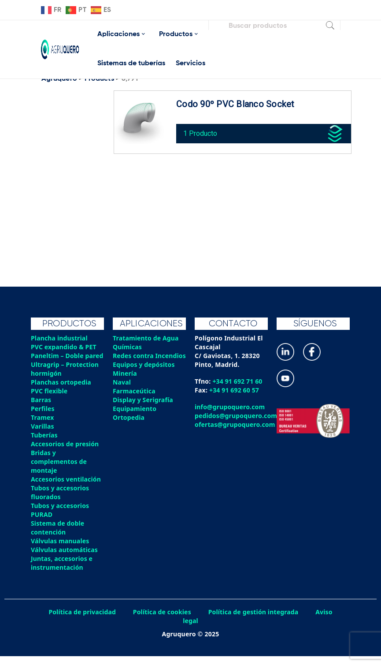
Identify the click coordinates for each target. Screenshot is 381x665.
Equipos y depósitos (144, 373)
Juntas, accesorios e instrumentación (62, 571)
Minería (125, 382)
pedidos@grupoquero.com (236, 415)
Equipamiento (135, 417)
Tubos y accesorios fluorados (60, 501)
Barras (41, 408)
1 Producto (202, 131)
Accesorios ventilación (66, 488)
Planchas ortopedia (61, 391)
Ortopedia (129, 426)
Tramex (42, 426)
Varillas (42, 435)
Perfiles (43, 417)
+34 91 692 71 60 (237, 381)
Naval (122, 391)
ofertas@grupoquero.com (235, 424)
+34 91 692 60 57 (234, 390)
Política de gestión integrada (254, 620)
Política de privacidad (81, 620)
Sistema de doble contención (58, 536)
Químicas (127, 347)
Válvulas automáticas (65, 558)
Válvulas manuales (60, 549)
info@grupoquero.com (230, 407)
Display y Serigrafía (143, 408)
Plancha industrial (60, 338)
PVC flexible (49, 400)
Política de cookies (161, 620)
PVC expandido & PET (64, 347)
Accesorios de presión (65, 452)
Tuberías (44, 444)
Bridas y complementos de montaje (59, 470)
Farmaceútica (134, 400)
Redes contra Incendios (133, 360)
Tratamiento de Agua (146, 338)
